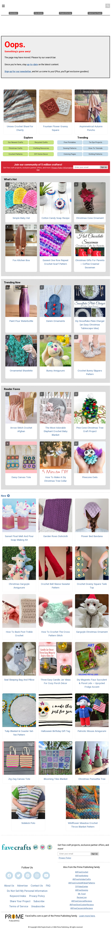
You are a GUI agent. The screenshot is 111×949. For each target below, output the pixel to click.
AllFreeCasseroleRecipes (81, 907)
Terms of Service (18, 904)
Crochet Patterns (15, 153)
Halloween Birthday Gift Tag (55, 729)
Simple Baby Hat (21, 216)
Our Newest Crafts (15, 141)
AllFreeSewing (81, 888)
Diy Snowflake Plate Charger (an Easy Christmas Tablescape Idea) (90, 323)
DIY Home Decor (41, 153)
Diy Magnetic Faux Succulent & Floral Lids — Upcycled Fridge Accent (92, 682)
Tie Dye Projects (95, 141)
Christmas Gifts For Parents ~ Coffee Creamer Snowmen (90, 262)
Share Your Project (20, 899)
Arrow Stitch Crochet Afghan (21, 428)
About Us (9, 884)
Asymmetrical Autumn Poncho (91, 126)
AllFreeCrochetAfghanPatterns (81, 881)
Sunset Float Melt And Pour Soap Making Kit (19, 536)
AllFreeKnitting (81, 874)
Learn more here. (87, 914)
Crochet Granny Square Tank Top (92, 584)
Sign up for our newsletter (17, 70)
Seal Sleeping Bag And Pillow (19, 678)
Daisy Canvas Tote (21, 475)
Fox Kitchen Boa (21, 258)
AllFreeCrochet (81, 870)
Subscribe (38, 899)
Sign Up (104, 165)
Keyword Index (18, 894)
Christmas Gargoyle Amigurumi (19, 584)
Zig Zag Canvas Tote (19, 777)
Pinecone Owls (90, 475)
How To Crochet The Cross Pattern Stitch (55, 632)
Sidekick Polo (28, 821)
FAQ (48, 884)
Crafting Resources (41, 147)
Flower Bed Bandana (92, 534)
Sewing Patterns (69, 147)
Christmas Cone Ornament (90, 216)
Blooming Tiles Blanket (55, 777)
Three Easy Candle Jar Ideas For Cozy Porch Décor (56, 680)
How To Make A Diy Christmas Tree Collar (55, 477)
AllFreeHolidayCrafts (82, 878)
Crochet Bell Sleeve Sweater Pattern (55, 584)
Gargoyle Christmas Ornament (92, 630)
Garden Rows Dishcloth (55, 534)
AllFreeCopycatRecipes (81, 899)
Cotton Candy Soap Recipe (55, 216)
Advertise (22, 884)
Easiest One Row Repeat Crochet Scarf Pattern (55, 260)
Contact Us (37, 884)
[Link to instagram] (37, 874)
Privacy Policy (57, 166)
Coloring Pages (70, 153)
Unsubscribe (38, 904)
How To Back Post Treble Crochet (19, 632)
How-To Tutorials (96, 147)
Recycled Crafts (41, 141)
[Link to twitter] (18, 874)
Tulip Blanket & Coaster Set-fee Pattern (19, 731)
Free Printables (70, 141)
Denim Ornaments (55, 319)
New (5, 494)
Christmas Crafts (15, 147)
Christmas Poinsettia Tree (91, 777)
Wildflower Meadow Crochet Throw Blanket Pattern (83, 823)
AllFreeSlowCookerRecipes (82, 903)
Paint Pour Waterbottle (21, 319)
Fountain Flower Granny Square (55, 126)
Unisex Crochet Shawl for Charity (20, 126)
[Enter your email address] (74, 852)
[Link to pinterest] (27, 874)
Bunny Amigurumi (55, 369)
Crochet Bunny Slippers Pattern (90, 371)
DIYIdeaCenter (81, 885)
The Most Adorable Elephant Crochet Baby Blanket (55, 430)
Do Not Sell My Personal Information (27, 889)
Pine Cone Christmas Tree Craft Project (89, 428)
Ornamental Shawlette (21, 369)
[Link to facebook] (9, 874)
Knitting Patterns (95, 153)
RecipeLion (82, 896)
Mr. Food (82, 892)
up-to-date (32, 63)
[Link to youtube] (46, 874)
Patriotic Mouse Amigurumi (92, 729)
